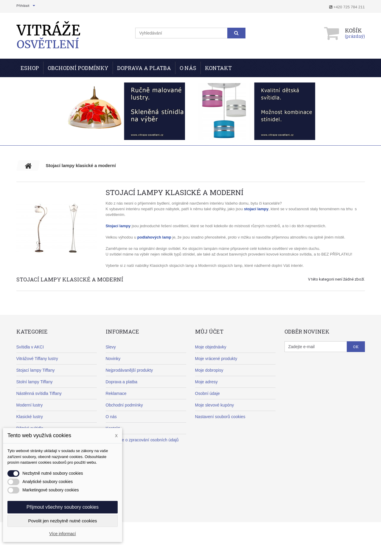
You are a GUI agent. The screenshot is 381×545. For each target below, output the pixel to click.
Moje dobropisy (209, 370)
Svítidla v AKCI (30, 347)
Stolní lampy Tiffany (34, 381)
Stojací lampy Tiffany (35, 370)
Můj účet (209, 331)
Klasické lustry (29, 416)
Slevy (111, 347)
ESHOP (30, 67)
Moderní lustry (29, 405)
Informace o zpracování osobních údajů (142, 439)
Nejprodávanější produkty (129, 370)
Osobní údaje (207, 393)
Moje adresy (206, 381)
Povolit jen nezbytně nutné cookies (62, 520)
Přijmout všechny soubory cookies (63, 507)
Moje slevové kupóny (214, 405)
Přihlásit (22, 6)
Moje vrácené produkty (216, 358)
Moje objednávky (210, 347)
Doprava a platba (122, 381)
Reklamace (116, 393)
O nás (188, 67)
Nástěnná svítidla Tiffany (39, 393)
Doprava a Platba (144, 67)
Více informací (62, 533)
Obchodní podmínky (78, 67)
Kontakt (218, 67)
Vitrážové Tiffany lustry (37, 358)
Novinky (113, 358)
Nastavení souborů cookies (220, 416)
